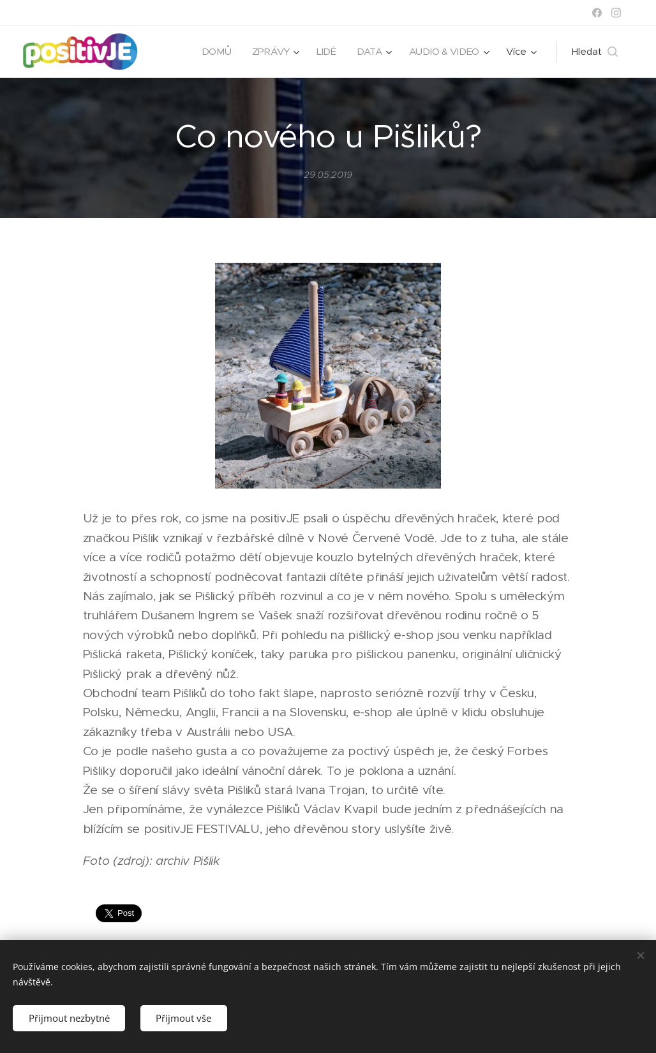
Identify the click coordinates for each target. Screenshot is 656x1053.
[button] (595, 52)
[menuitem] (215, 52)
